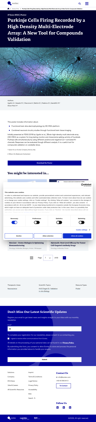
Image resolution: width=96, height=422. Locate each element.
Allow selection (48, 236)
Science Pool (15, 8)
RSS (29, 394)
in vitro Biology (44, 291)
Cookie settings (81, 230)
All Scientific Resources (16, 389)
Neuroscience (12, 288)
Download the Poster (44, 163)
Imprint (30, 372)
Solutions (11, 372)
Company (11, 377)
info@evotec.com (63, 377)
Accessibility (32, 389)
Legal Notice (32, 381)
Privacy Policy (68, 343)
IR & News (11, 381)
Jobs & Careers (13, 385)
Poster (78, 288)
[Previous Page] (31, 257)
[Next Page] (64, 257)
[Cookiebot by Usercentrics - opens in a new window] (82, 184)
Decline (19, 236)
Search (31, 398)
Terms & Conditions (35, 377)
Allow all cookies (77, 236)
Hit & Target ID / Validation (48, 288)
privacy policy (29, 212)
